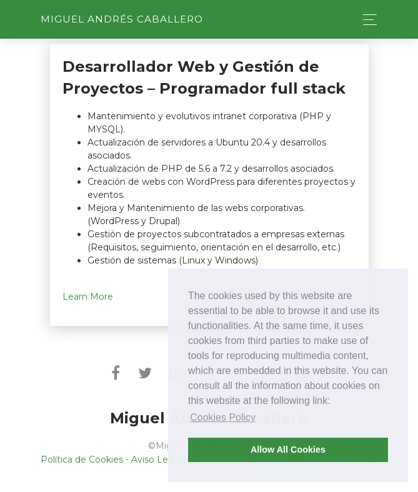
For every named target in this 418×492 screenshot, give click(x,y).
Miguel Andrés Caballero (122, 19)
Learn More (87, 296)
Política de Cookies (82, 459)
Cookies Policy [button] (223, 417)
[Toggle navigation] (366, 19)
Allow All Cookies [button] (288, 450)
